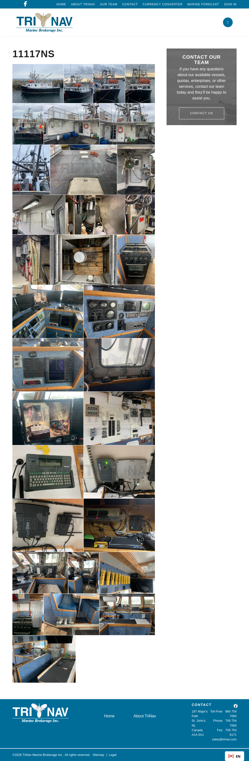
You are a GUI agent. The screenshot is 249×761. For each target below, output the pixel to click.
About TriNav (83, 4)
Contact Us (201, 113)
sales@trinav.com (224, 739)
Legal (112, 755)
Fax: (220, 730)
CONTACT (201, 705)
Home (61, 4)
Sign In (230, 4)
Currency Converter (163, 4)
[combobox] (234, 756)
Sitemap (98, 755)
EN (234, 756)
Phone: (218, 720)
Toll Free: (216, 711)
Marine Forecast (203, 4)
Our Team (108, 4)
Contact (130, 4)
